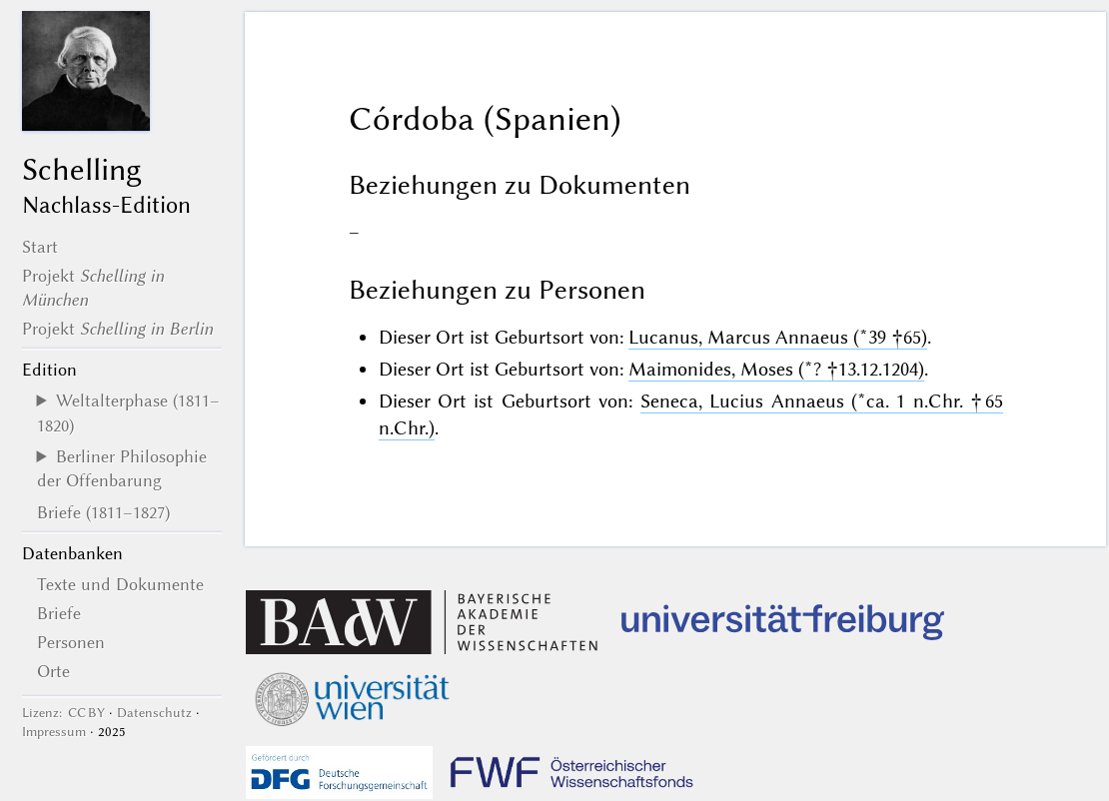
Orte (53, 671)
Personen (71, 642)
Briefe (59, 613)
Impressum (54, 731)
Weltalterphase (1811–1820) (128, 412)
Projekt (117, 329)
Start (40, 247)
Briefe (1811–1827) (103, 512)
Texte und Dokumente (120, 584)
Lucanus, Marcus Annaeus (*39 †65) (777, 337)
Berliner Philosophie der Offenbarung (122, 468)
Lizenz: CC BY (63, 712)
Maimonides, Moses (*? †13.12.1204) (776, 369)
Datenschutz (154, 712)
